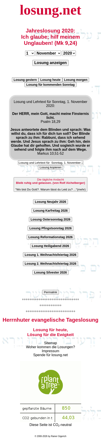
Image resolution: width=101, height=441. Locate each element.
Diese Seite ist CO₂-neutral (50, 423)
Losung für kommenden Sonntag (50, 84)
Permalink (50, 292)
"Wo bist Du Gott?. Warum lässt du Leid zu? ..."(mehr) (50, 184)
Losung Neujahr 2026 (50, 201)
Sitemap (50, 343)
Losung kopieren (51, 167)
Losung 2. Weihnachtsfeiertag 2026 (50, 263)
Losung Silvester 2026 (50, 272)
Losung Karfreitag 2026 (50, 210)
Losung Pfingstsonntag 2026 (50, 228)
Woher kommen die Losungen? (50, 347)
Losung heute (50, 80)
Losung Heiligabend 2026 (50, 246)
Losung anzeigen (50, 63)
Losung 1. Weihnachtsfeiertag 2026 (50, 255)
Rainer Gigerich (58, 436)
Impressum (50, 351)
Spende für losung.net (50, 355)
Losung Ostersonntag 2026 (50, 219)
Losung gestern (25, 80)
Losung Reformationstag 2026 (50, 237)
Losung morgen (76, 80)
